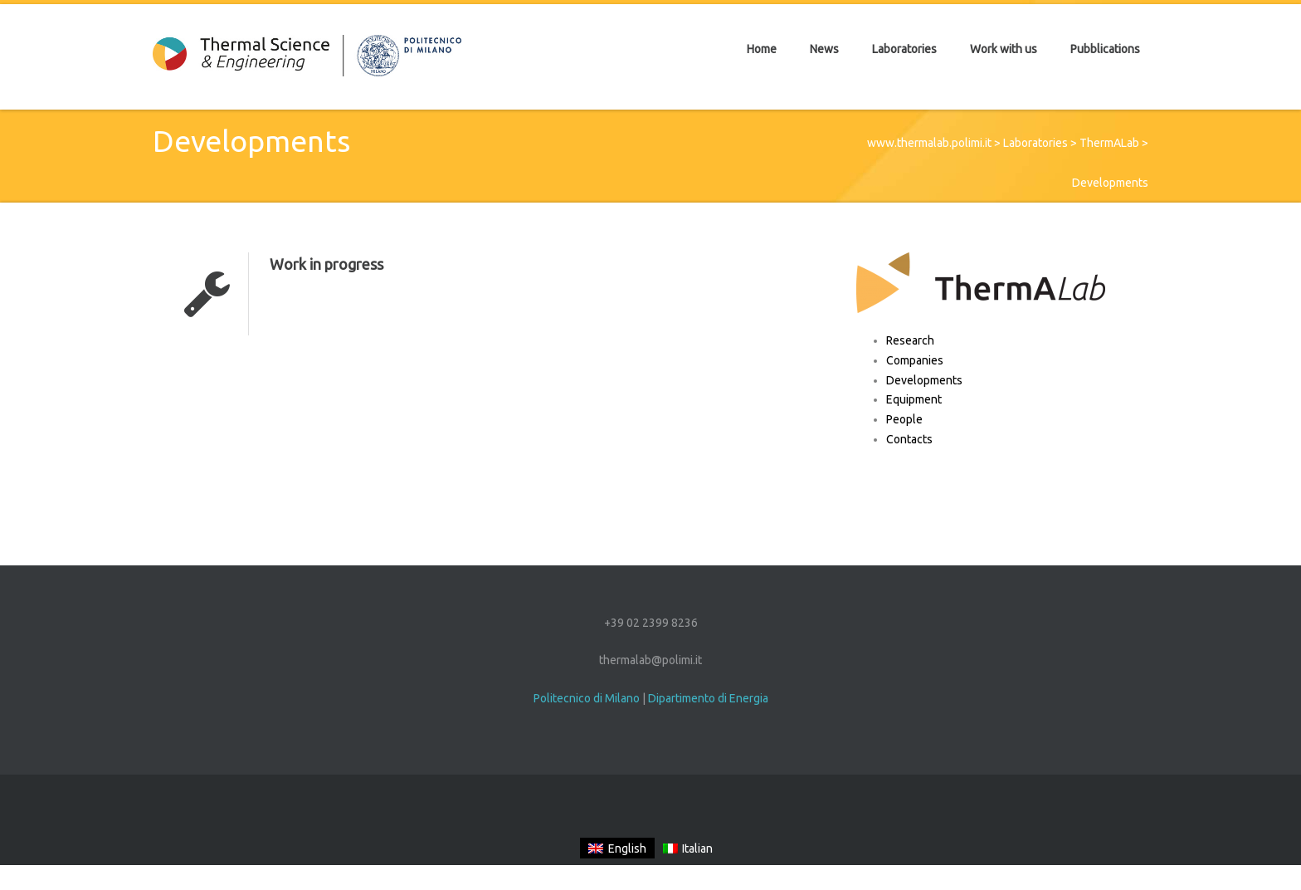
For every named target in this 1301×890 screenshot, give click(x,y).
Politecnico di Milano (587, 698)
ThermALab (1109, 142)
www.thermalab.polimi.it (929, 142)
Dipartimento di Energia (708, 698)
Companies (914, 360)
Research (910, 340)
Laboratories (1035, 142)
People (904, 419)
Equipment (914, 399)
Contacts (909, 439)
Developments (924, 380)
